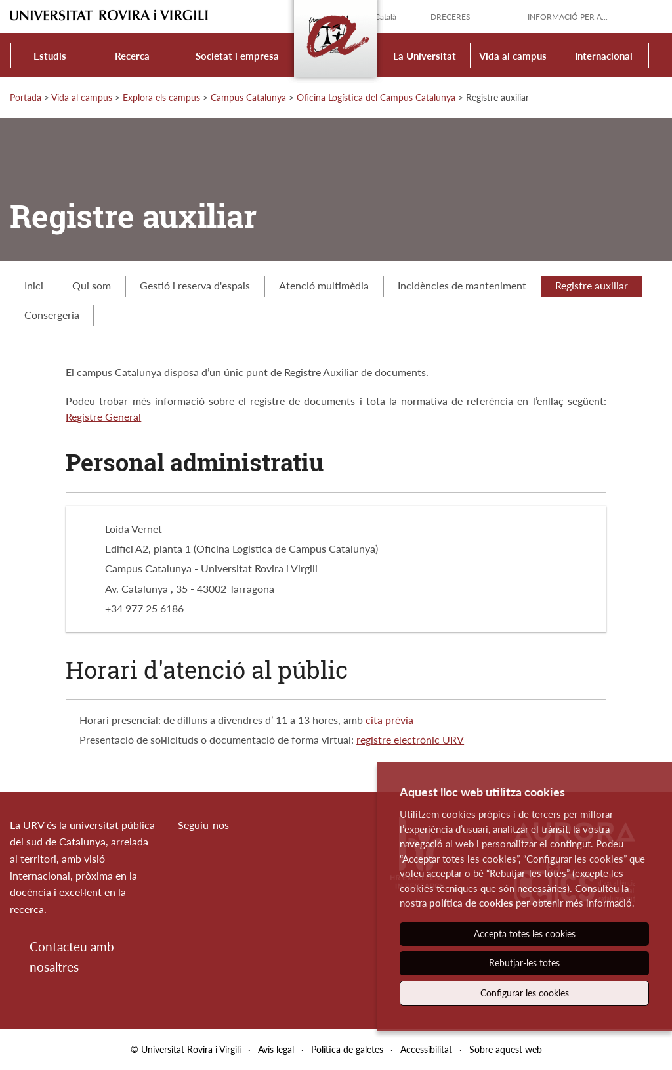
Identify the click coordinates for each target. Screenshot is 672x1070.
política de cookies (471, 903)
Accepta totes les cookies (525, 933)
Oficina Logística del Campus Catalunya (376, 97)
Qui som (91, 285)
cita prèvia (389, 720)
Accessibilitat (426, 1049)
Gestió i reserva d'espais (195, 285)
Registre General (103, 416)
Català (385, 17)
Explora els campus (161, 97)
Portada (25, 97)
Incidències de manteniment (462, 285)
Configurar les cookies (524, 992)
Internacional (604, 56)
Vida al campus (513, 56)
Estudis (49, 56)
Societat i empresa (237, 56)
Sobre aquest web (505, 1049)
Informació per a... (568, 17)
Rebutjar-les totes (524, 962)
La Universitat (424, 56)
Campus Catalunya (248, 97)
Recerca (132, 56)
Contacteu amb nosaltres (72, 956)
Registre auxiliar (591, 285)
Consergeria (51, 315)
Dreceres (450, 17)
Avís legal (276, 1049)
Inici (33, 285)
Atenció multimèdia (324, 285)
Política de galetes (347, 1049)
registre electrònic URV (410, 739)
